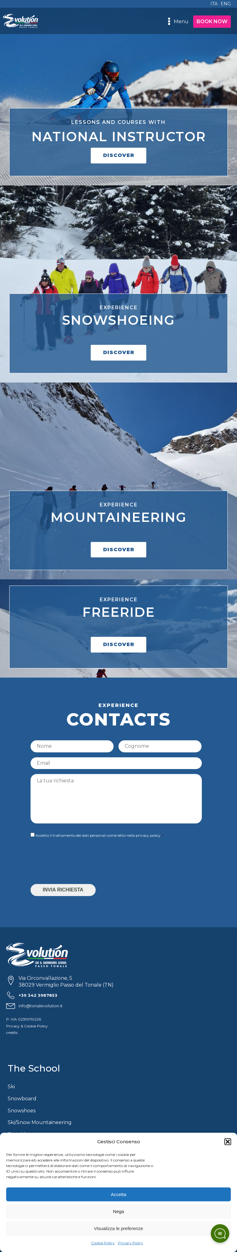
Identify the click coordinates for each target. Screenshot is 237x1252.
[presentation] (77, 862)
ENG (226, 3)
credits (12, 1032)
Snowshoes (21, 1111)
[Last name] (160, 746)
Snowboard (22, 1099)
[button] (228, 1142)
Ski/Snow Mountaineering (40, 1122)
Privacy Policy (130, 1243)
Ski (11, 1086)
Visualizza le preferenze (118, 1228)
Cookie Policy (103, 1243)
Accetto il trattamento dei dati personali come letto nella (97, 835)
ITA (214, 3)
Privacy (13, 1026)
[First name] (72, 746)
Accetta (118, 1194)
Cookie (30, 1026)
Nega (118, 1211)
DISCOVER (118, 155)
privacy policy (148, 835)
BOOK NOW (212, 21)
